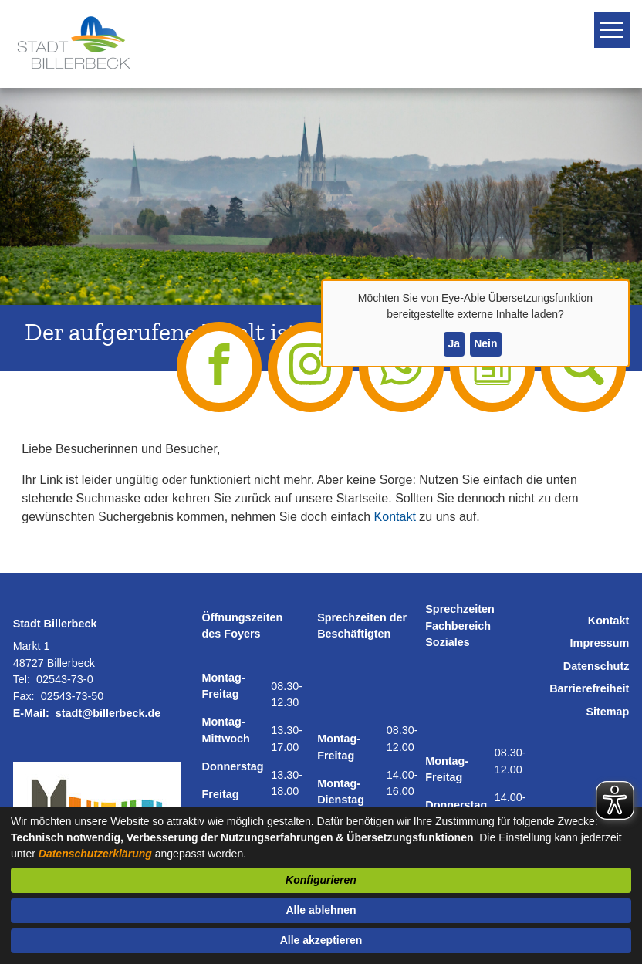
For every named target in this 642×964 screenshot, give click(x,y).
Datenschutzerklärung (95, 853)
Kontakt (395, 516)
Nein (485, 343)
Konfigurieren (321, 880)
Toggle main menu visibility (613, 23)
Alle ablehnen (321, 910)
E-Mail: (31, 713)
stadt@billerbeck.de (108, 713)
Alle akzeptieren (321, 940)
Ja (454, 343)
